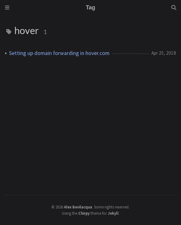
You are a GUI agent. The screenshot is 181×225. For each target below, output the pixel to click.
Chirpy (84, 213)
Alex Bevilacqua (78, 206)
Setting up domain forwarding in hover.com (59, 53)
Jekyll (113, 213)
